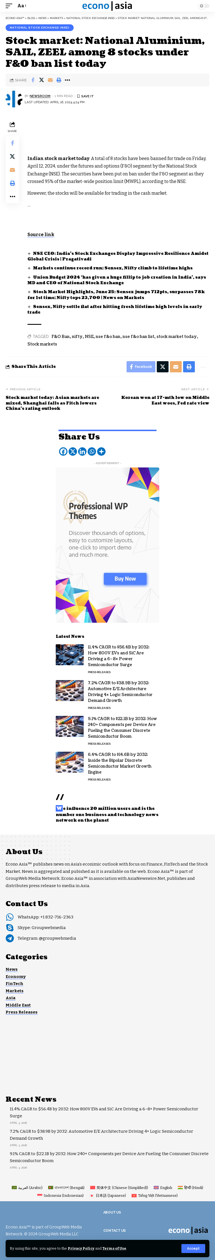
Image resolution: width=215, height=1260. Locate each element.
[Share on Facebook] (33, 80)
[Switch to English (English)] (163, 1187)
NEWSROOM (40, 96)
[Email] (50, 80)
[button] (193, 1248)
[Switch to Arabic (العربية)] (27, 1187)
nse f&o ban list (138, 336)
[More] (101, 451)
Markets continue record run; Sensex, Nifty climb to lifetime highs (113, 268)
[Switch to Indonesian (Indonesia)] (60, 1195)
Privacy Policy (81, 1248)
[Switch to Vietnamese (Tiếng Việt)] (155, 1195)
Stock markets (42, 344)
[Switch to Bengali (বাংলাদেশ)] (66, 1187)
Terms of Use (114, 1248)
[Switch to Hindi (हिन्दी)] (190, 1187)
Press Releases (99, 672)
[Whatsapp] (92, 451)
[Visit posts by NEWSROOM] (14, 99)
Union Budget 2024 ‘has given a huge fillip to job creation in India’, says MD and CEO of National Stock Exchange (116, 280)
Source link (40, 234)
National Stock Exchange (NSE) (39, 27)
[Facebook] (63, 451)
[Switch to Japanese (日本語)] (108, 1195)
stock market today (176, 336)
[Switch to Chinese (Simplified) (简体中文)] (119, 1187)
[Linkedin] (82, 451)
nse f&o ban (108, 336)
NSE (89, 336)
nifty (77, 336)
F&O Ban (61, 336)
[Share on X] (41, 80)
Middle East (18, 1005)
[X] (73, 451)
